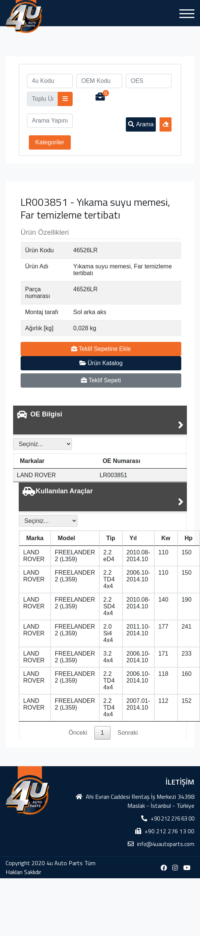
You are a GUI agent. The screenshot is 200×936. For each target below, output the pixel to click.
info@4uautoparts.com (165, 844)
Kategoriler (49, 142)
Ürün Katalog (101, 363)
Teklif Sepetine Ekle (101, 349)
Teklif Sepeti (101, 380)
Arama (141, 124)
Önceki (78, 732)
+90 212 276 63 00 (172, 818)
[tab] (100, 420)
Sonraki (128, 732)
